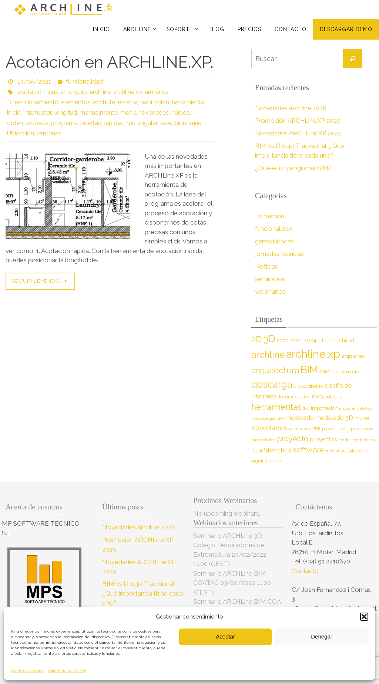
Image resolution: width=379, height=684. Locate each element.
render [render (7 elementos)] (344, 439)
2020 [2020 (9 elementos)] (283, 340)
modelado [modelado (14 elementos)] (299, 417)
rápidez (114, 123)
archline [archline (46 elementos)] (268, 354)
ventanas (49, 133)
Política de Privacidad (67, 671)
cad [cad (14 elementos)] (324, 371)
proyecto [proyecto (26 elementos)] (292, 438)
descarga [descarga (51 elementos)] (271, 384)
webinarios (270, 291)
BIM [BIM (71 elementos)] (309, 369)
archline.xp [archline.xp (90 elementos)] (313, 353)
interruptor (37, 112)
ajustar (56, 91)
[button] (364, 616)
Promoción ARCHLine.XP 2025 (298, 120)
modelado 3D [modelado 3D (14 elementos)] (334, 417)
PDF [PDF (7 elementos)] (316, 428)
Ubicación (20, 133)
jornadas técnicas (279, 253)
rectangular (142, 123)
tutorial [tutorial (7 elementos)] (332, 451)
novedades (153, 112)
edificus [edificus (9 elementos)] (333, 397)
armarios (156, 91)
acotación (31, 91)
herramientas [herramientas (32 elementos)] (276, 407)
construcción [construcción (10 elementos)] (346, 371)
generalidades (275, 241)
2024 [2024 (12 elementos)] (309, 340)
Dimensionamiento (32, 102)
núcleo (180, 112)
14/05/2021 (34, 81)
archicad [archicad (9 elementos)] (344, 340)
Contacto (306, 571)
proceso (37, 123)
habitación (154, 102)
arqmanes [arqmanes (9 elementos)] (353, 356)
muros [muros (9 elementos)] (362, 418)
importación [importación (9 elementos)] (324, 408)
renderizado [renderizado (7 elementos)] (364, 439)
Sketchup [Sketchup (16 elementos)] (277, 450)
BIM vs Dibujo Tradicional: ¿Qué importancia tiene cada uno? (142, 593)
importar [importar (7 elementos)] (347, 408)
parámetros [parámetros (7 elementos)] (300, 428)
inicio (14, 112)
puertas (90, 123)
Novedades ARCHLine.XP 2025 (299, 133)
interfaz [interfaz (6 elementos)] (364, 408)
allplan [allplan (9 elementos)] (325, 340)
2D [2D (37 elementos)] (256, 339)
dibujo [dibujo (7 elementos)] (300, 386)
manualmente (98, 112)
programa (64, 123)
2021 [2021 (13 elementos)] (296, 340)
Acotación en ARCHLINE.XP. (110, 62)
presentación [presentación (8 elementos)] (335, 428)
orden (15, 123)
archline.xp (127, 91)
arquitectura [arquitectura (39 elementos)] (275, 370)
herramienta (187, 102)
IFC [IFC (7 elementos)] (306, 408)
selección (172, 123)
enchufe (104, 102)
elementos (75, 102)
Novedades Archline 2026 (291, 108)
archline (99, 91)
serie (194, 123)
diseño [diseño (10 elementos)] (315, 386)
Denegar (321, 636)
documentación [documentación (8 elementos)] (294, 397)
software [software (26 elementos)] (308, 449)
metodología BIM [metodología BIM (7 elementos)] (267, 418)
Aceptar (225, 636)
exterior (127, 102)
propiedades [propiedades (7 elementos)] (263, 439)
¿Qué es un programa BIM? (294, 168)
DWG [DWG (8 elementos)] (317, 397)
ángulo (76, 91)
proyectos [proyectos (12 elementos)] (323, 439)
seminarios (270, 279)
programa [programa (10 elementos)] (363, 428)
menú (127, 112)
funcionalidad (84, 81)
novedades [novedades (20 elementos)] (269, 428)
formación (269, 216)
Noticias (266, 266)
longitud (65, 112)
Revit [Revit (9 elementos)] (256, 451)
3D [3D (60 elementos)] (269, 338)
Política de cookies (27, 671)
